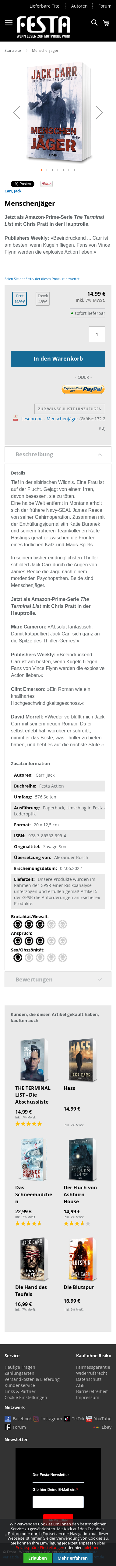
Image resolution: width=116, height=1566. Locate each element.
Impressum (87, 1397)
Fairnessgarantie (93, 1367)
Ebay (106, 1427)
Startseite (13, 50)
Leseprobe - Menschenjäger (45, 418)
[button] (17, 112)
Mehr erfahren (73, 1558)
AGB (80, 1385)
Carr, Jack (13, 191)
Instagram (51, 1418)
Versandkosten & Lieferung (32, 1379)
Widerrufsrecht (91, 1373)
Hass (69, 1088)
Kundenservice (20, 1385)
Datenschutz (89, 1379)
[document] (58, 1542)
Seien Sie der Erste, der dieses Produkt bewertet (42, 278)
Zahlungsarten (19, 1373)
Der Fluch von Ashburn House (80, 1194)
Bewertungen (34, 979)
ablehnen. (91, 1547)
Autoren (79, 6)
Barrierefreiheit (92, 1391)
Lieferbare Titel (45, 6)
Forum (104, 6)
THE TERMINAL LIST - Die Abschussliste (33, 1095)
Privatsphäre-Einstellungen (40, 1547)
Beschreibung (34, 454)
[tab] (58, 454)
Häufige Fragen (20, 1367)
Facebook (22, 1418)
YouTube (102, 1418)
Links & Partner (20, 1391)
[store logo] (43, 27)
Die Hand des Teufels (31, 1291)
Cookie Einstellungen (26, 1397)
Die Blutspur (79, 1287)
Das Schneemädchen (33, 1194)
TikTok (78, 1418)
